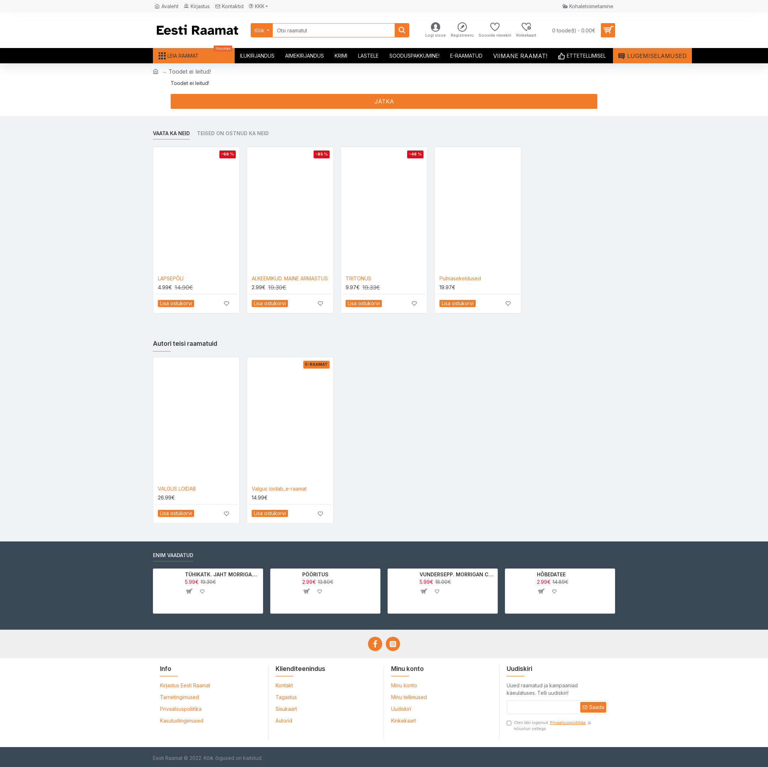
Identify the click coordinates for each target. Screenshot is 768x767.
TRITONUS (358, 278)
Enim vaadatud (173, 555)
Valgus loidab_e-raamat (279, 489)
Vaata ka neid (171, 133)
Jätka (384, 101)
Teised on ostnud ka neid (233, 133)
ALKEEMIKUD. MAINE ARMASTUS (290, 278)
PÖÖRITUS (315, 574)
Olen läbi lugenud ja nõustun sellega (549, 725)
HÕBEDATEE (551, 574)
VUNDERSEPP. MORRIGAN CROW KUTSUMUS (457, 574)
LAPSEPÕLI (170, 278)
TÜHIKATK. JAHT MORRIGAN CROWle (223, 574)
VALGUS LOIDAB (177, 489)
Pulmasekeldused (460, 278)
